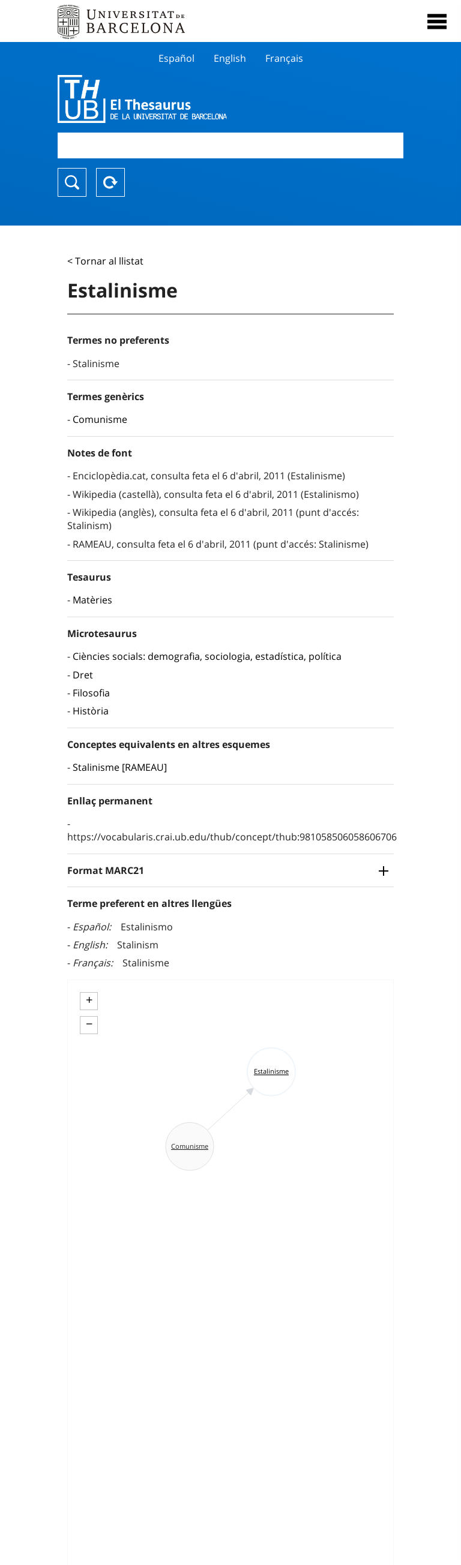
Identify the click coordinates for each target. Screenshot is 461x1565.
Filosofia (91, 692)
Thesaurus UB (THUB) (179, 99)
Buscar (72, 182)
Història (91, 710)
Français (284, 58)
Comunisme (100, 419)
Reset (110, 182)
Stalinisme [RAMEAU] (120, 767)
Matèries (92, 599)
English (230, 58)
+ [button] (89, 1000)
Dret (83, 674)
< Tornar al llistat (105, 261)
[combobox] (230, 145)
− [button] (89, 1024)
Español (176, 58)
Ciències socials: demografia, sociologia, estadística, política (207, 656)
